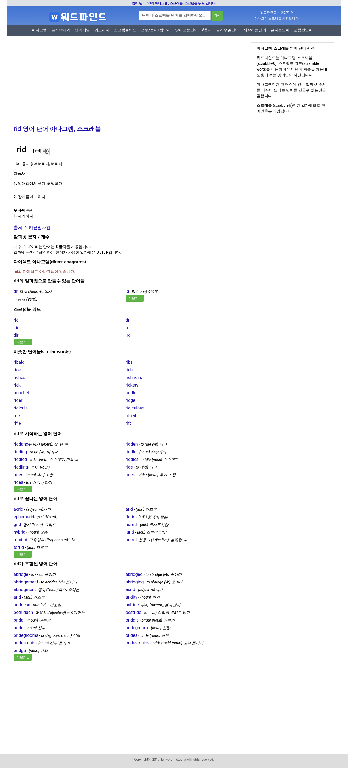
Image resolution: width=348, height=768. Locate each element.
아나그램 (39, 30)
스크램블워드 (125, 30)
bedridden (23, 612)
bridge (20, 650)
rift (128, 423)
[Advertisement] (125, 84)
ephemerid (24, 516)
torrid (19, 547)
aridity (132, 597)
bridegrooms (26, 635)
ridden (132, 444)
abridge (21, 574)
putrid (131, 539)
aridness (22, 604)
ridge (130, 400)
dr (15, 291)
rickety (132, 385)
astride (132, 604)
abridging (135, 582)
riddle (131, 392)
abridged (134, 574)
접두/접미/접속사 (156, 30)
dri (128, 320)
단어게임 (82, 30)
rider (18, 400)
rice (17, 369)
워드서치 (102, 30)
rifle (17, 423)
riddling (21, 467)
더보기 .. (135, 298)
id (127, 291)
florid (131, 516)
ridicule (21, 408)
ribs (129, 362)
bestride (133, 612)
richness (134, 377)
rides (18, 482)
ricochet (21, 392)
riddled (20, 459)
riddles (132, 459)
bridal (19, 620)
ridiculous (135, 408)
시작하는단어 (254, 30)
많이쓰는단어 (186, 30)
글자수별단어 (227, 30)
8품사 (207, 30)
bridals (132, 620)
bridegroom (137, 627)
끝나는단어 (280, 30)
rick (17, 385)
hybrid (20, 532)
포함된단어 (303, 30)
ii (15, 299)
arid (129, 509)
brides (132, 635)
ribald (19, 362)
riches (19, 377)
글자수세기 (60, 30)
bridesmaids (138, 642)
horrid (131, 524)
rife (17, 415)
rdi (128, 327)
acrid (18, 509)
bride (18, 627)
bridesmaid (24, 642)
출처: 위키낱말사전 (32, 227)
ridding (20, 451)
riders (131, 474)
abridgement (26, 582)
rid (16, 320)
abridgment (25, 589)
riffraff (132, 415)
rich (129, 369)
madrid (20, 539)
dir (16, 335)
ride (129, 467)
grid (17, 524)
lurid (130, 532)
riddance (22, 444)
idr (16, 327)
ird (128, 335)
